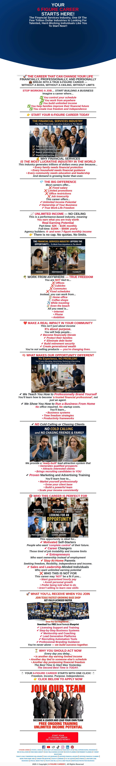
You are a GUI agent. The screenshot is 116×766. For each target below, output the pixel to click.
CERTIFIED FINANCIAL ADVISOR (68, 756)
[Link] (43, 747)
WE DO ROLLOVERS (23, 752)
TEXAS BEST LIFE (68, 750)
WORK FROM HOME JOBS (27, 758)
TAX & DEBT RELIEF (64, 760)
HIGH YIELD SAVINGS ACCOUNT (54, 752)
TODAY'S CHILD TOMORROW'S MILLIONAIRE (29, 756)
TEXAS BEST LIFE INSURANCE (52, 750)
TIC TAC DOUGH (70, 758)
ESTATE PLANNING (70, 752)
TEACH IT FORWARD (58, 758)
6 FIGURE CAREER (24, 750)
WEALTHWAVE (80, 758)
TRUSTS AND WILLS (51, 760)
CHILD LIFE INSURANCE (51, 756)
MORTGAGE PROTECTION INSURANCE (83, 760)
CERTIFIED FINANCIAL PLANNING (89, 756)
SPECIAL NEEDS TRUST (37, 760)
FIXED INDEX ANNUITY (36, 752)
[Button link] (58, 737)
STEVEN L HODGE (36, 750)
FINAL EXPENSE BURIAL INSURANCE (85, 750)
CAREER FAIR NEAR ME (43, 758)
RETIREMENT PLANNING (85, 752)
